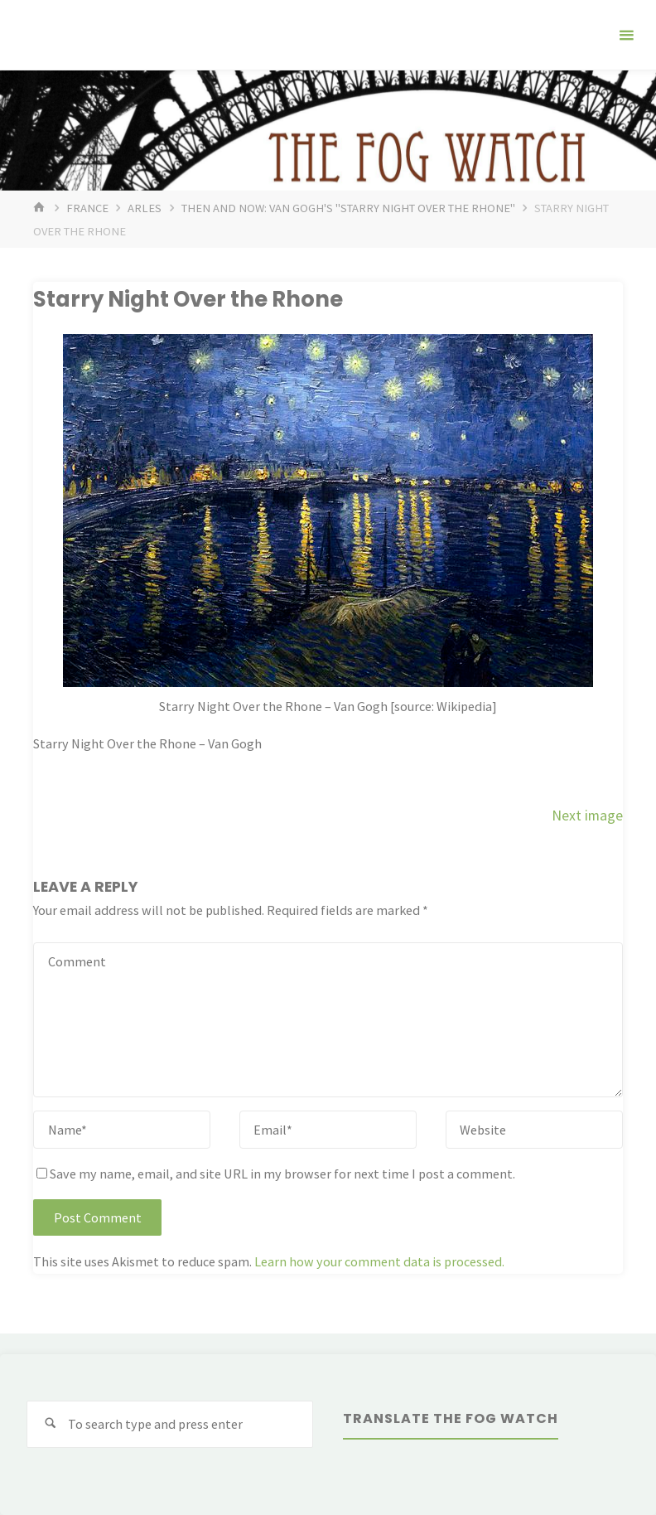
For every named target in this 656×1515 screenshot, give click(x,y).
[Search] (50, 1424)
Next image (587, 815)
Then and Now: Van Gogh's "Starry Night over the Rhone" (348, 208)
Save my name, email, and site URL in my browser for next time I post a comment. (275, 1173)
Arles (145, 208)
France (87, 208)
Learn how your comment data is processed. (379, 1261)
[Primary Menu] (626, 35)
